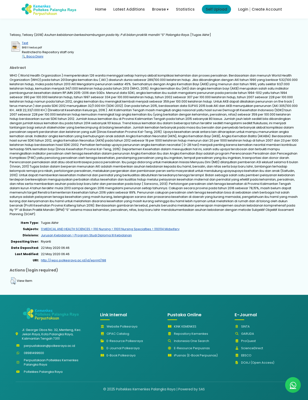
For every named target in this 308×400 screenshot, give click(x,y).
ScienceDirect (249, 348)
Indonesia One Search (188, 341)
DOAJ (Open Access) (254, 363)
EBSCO (243, 355)
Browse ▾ (160, 9)
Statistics (185, 9)
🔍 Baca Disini (32, 56)
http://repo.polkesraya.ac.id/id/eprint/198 (73, 260)
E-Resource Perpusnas (188, 348)
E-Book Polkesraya (117, 355)
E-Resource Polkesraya (121, 341)
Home (100, 9)
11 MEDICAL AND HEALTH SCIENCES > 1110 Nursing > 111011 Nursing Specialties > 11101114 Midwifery (110, 229)
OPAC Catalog (114, 334)
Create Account (267, 9)
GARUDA (244, 334)
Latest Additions (129, 9)
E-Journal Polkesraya (120, 348)
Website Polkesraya (118, 326)
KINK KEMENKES (181, 326)
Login (243, 9)
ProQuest (245, 341)
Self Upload (216, 9)
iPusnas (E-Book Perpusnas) (192, 355)
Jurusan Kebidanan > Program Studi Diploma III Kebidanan (86, 235)
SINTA (242, 326)
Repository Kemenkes (187, 334)
